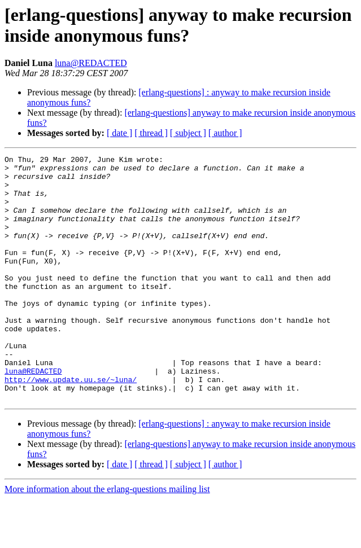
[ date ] (119, 133)
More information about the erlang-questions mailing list (107, 538)
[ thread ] (151, 133)
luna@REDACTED (91, 63)
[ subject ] (188, 133)
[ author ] (225, 133)
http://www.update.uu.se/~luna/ (71, 425)
